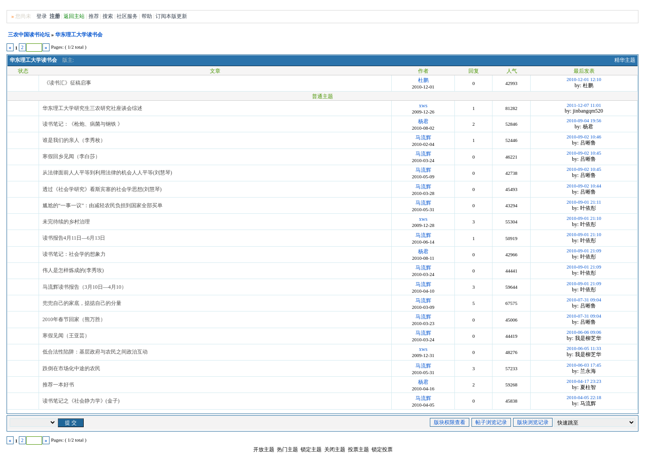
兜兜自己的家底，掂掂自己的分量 (82, 303)
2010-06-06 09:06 (584, 332)
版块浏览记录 (533, 422)
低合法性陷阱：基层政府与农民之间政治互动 (95, 352)
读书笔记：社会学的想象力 (74, 254)
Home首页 (624, 6)
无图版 (577, 6)
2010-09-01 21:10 (584, 218)
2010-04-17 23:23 (584, 381)
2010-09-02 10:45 (584, 153)
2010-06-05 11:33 (584, 348)
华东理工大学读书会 (79, 35)
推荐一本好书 (58, 385)
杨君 (423, 121)
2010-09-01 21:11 (584, 202)
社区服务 (127, 16)
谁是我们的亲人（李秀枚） (74, 140)
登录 (41, 16)
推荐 (94, 16)
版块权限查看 (449, 422)
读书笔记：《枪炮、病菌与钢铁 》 (83, 124)
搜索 (108, 16)
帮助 (147, 16)
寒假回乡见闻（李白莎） (71, 156)
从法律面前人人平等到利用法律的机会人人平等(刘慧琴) (107, 173)
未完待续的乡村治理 (66, 222)
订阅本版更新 (171, 16)
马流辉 (423, 137)
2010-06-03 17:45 (584, 365)
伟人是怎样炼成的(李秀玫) (73, 270)
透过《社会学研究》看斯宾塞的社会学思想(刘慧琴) (102, 189)
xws (423, 106)
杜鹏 (423, 80)
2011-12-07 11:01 (584, 105)
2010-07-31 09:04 (584, 299)
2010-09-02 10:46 (584, 136)
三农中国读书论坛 (29, 35)
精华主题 (624, 60)
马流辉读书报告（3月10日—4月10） (85, 287)
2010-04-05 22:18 (584, 397)
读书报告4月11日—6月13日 (74, 238)
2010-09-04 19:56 (584, 120)
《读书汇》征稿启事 (67, 83)
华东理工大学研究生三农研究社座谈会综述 (92, 108)
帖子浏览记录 (491, 422)
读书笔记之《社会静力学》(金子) (81, 401)
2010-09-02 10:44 (584, 185)
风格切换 (599, 6)
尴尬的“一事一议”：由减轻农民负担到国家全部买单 (103, 205)
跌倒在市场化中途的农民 (71, 368)
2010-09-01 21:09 (584, 250)
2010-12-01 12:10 (584, 79)
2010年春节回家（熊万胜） (74, 319)
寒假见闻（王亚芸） (66, 336)
